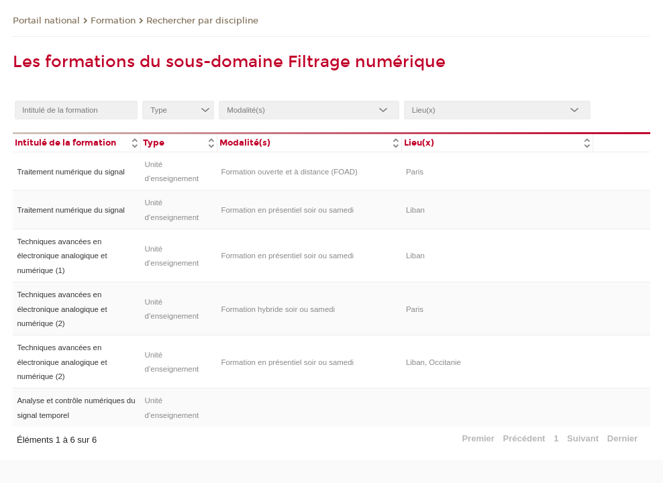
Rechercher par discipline (202, 20)
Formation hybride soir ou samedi (278, 309)
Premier (478, 438)
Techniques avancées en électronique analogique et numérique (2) (62, 308)
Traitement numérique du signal (70, 172)
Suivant (583, 438)
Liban (415, 210)
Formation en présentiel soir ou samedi (287, 210)
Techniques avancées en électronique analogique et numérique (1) (62, 255)
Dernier (622, 438)
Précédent (524, 438)
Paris (414, 172)
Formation (113, 20)
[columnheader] (76, 142)
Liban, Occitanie (433, 362)
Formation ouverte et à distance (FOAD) (289, 172)
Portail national (46, 20)
